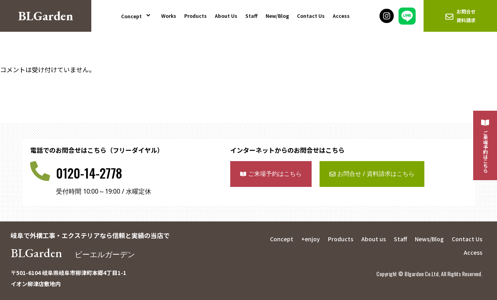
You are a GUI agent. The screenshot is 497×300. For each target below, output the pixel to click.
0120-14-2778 (89, 172)
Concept (137, 15)
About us (373, 239)
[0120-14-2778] (40, 171)
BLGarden (74, 252)
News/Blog (429, 239)
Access (341, 15)
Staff (251, 15)
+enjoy (310, 239)
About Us (226, 15)
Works (168, 15)
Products (195, 15)
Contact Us (311, 15)
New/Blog (277, 15)
